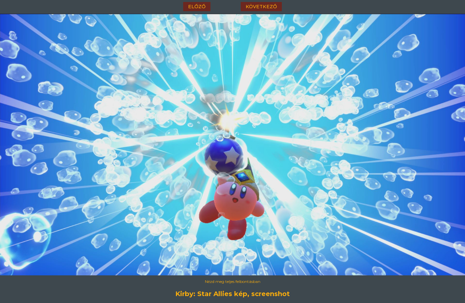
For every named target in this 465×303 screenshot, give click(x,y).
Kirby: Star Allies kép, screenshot (232, 294)
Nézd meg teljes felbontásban (232, 281)
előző (197, 7)
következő (261, 7)
